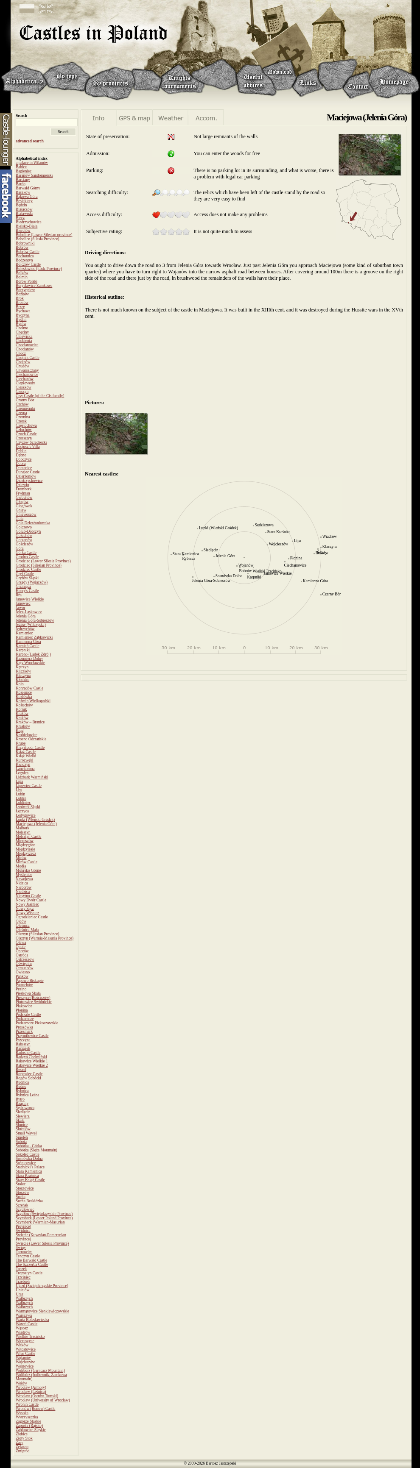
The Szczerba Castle (32, 1264)
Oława (21, 942)
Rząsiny (22, 1103)
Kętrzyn (22, 667)
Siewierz (23, 1116)
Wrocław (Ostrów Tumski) (37, 1396)
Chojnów (23, 362)
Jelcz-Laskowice (29, 612)
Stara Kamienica (29, 1171)
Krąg (20, 730)
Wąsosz (22, 1328)
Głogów (22, 502)
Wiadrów (23, 1332)
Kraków (22, 714)
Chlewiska (24, 336)
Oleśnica (23, 925)
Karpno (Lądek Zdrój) (33, 654)
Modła (21, 866)
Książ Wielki (26, 756)
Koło (20, 684)
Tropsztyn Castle (29, 1273)
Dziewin (22, 485)
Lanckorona (25, 769)
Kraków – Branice (30, 722)
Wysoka (22, 1413)
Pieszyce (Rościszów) (33, 997)
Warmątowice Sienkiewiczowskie (42, 1311)
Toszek (21, 1269)
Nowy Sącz (25, 908)
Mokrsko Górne (28, 870)
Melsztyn (23, 832)
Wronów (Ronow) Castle (35, 1409)
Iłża (19, 595)
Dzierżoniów (26, 476)
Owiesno (23, 972)
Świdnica (23, 1231)
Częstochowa (26, 425)
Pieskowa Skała (28, 993)
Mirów (21, 858)
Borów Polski (26, 281)
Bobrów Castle (27, 252)
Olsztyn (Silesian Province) (37, 934)
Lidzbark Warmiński (32, 777)
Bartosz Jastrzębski (221, 1463)
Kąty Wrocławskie (30, 663)
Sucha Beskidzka (29, 1201)
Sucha (20, 1197)
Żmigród (23, 1451)
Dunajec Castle (28, 472)
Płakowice (24, 1006)
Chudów (22, 366)
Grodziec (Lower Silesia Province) (43, 561)
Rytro (20, 1099)
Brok (20, 298)
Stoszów (22, 1192)
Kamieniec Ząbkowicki (34, 637)
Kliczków (23, 671)
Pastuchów (24, 985)
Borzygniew (25, 290)
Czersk (21, 421)
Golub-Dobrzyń (28, 531)
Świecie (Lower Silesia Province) (42, 1243)
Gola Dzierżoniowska (33, 523)
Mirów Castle (26, 862)
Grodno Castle (27, 557)
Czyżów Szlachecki (31, 442)
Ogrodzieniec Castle (32, 917)
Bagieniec (23, 171)
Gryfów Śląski (27, 578)
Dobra (20, 464)
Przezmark (24, 1031)
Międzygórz (25, 845)
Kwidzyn (23, 764)
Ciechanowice (27, 375)
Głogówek (24, 506)
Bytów (21, 324)
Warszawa (24, 1315)
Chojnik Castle (27, 358)
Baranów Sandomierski (34, 175)
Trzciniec (23, 1277)
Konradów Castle (29, 688)
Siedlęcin (23, 1112)
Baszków (23, 192)
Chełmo (22, 328)
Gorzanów (24, 540)
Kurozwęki (24, 760)
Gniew (21, 510)
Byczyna (23, 315)
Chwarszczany (27, 370)
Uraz (19, 1294)
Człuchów (24, 430)
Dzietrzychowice (29, 480)
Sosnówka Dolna (29, 1159)
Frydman (23, 493)
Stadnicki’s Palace (30, 1167)
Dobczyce (23, 459)
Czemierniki (25, 408)
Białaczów (24, 209)
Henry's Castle (27, 591)
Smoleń (22, 1137)
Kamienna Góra (28, 641)
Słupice (22, 1125)
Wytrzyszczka (27, 1417)
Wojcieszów (25, 1362)
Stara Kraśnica (27, 1175)
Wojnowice (25, 1366)
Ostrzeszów (25, 959)
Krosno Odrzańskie (31, 739)
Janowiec (23, 603)
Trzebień (23, 1281)
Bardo (20, 184)
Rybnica (22, 1091)
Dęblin (21, 451)
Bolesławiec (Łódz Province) (39, 269)
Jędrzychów (25, 629)
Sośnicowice (26, 1163)
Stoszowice (25, 1188)
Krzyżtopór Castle (30, 747)
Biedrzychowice (29, 222)
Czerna (21, 413)
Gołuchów (24, 536)
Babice (21, 167)
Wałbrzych (24, 1298)
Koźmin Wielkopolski (33, 701)
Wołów (21, 1383)
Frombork (23, 489)
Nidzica (22, 883)
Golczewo (24, 527)
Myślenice (24, 875)
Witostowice (26, 1349)
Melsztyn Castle (28, 836)
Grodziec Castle (28, 569)
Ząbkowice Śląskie (31, 1430)
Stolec (20, 1184)
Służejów (23, 1129)
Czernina (23, 417)
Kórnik (21, 709)
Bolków (22, 273)
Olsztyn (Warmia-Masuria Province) (44, 938)
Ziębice (22, 1434)
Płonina (22, 1010)
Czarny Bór (25, 400)
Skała (20, 1120)
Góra (20, 548)
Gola (19, 519)
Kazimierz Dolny (29, 658)
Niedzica (23, 892)
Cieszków (23, 387)
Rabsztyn (23, 1044)
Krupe (20, 743)
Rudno (21, 1086)
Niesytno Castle (28, 896)
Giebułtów (24, 497)
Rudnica (22, 1082)
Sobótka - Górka (29, 1146)
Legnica (22, 773)
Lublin (21, 798)
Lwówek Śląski (28, 807)
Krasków (23, 726)
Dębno (21, 455)
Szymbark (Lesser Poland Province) (44, 1218)
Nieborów (23, 887)
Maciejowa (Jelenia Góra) (36, 824)
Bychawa (23, 311)
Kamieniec (24, 633)
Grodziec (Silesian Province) (39, 565)
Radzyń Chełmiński (31, 1057)
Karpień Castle (27, 646)
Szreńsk (22, 1205)
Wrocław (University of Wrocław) (43, 1400)
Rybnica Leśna (27, 1095)
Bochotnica (25, 256)
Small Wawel (26, 1133)
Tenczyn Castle (28, 1256)
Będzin (21, 205)
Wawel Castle (26, 1324)
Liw (19, 790)
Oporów (22, 951)
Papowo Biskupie (30, 981)
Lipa (19, 781)
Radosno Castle (28, 1053)
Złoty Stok (24, 1438)
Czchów (22, 404)
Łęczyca (22, 811)
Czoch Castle (26, 434)
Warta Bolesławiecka (32, 1320)
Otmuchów (24, 968)
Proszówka (24, 1027)
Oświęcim (24, 964)
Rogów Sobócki (28, 1078)
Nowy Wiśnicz (27, 913)
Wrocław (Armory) (31, 1387)
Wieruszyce (25, 1341)
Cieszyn (22, 391)
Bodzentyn (24, 260)
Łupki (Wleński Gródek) (35, 819)
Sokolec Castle (27, 1154)
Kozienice (24, 692)
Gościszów (24, 544)
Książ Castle (26, 752)
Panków (22, 976)
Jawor (20, 608)
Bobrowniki (25, 243)
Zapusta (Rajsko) (29, 1426)
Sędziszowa (25, 1108)
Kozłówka (24, 697)
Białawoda (24, 213)
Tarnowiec (24, 1252)
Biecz (20, 218)
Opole (20, 947)
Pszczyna (23, 1040)
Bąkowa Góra (27, 197)
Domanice (24, 468)
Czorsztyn (24, 438)
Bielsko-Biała (26, 226)
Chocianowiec (27, 345)
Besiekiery (24, 201)
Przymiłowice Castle (32, 1036)
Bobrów (22, 247)
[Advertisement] (244, 358)
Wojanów (23, 1358)
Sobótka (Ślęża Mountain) (36, 1150)
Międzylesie (25, 849)
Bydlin (21, 319)
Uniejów (22, 1290)
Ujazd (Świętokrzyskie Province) (42, 1286)
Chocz (21, 353)
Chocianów (25, 349)
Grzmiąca (23, 586)
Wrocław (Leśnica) (31, 1392)
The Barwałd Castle (31, 1260)
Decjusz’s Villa (28, 447)
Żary (19, 1442)
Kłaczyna (23, 675)
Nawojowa (24, 879)
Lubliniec (23, 803)
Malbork (22, 828)
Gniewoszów (26, 514)
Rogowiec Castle (29, 1074)
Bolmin (22, 277)
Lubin (20, 794)
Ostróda (22, 955)
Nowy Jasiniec (27, 904)
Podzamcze (25, 1019)
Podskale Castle (28, 1014)
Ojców (21, 921)
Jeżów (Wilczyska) (31, 625)
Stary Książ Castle (30, 1180)
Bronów (22, 302)
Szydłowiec (25, 1209)
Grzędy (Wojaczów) (32, 582)
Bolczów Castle (28, 264)
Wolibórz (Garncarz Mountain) (40, 1370)
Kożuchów (24, 705)
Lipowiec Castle (29, 786)
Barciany (23, 180)
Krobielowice (26, 735)
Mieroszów (25, 841)
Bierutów (23, 230)
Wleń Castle (25, 1353)
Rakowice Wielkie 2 (32, 1065)
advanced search (30, 141)
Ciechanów (25, 379)
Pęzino (21, 989)
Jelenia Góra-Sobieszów (35, 620)
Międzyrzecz (26, 853)
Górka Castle (26, 552)
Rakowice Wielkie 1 (32, 1061)
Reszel (21, 1070)
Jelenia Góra (26, 616)
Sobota (21, 1142)
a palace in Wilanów (32, 163)
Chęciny (22, 332)
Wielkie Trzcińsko (30, 1337)
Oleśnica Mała (27, 930)
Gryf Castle (25, 574)
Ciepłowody (25, 383)
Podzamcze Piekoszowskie (37, 1023)
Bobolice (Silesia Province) (37, 239)
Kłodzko (22, 680)
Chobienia (24, 341)
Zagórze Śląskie (28, 1421)
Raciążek (23, 1048)
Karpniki (23, 650)
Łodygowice (26, 815)
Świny (21, 1248)
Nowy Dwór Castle (31, 900)
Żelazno (22, 1447)
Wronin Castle (27, 1404)
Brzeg (20, 307)
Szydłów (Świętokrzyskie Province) (44, 1214)
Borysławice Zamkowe (34, 286)
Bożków (22, 294)
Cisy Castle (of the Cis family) (40, 396)
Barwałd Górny (28, 188)
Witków (22, 1345)
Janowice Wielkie (30, 599)
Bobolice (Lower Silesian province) (44, 235)
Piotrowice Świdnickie (34, 1002)
